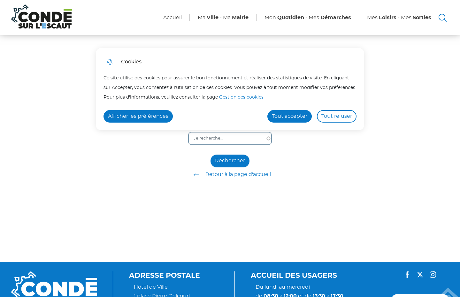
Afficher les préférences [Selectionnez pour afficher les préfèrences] (138, 116)
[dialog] (230, 89)
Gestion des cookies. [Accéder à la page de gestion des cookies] (241, 97)
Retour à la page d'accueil (230, 174)
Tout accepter (289, 116)
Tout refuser (336, 116)
